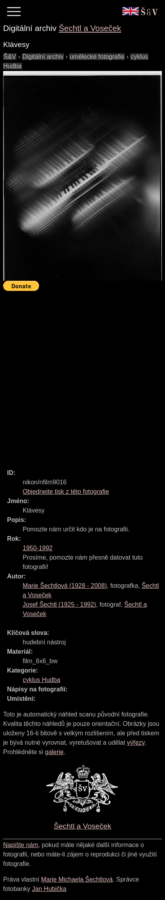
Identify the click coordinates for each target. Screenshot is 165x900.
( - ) (65, 585)
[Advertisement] (82, 376)
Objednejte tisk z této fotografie (66, 491)
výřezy (136, 742)
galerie (54, 752)
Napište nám (20, 845)
